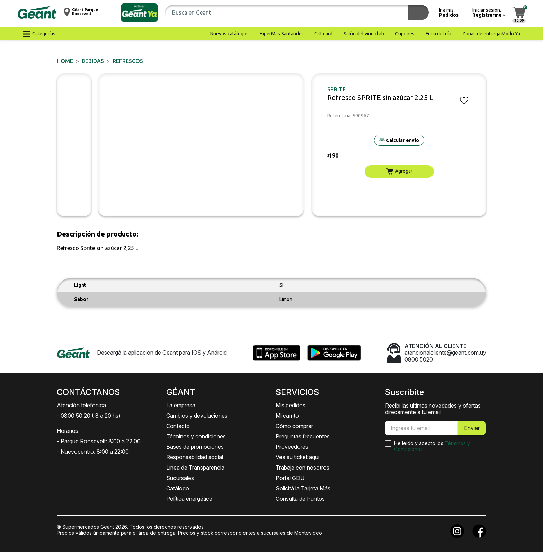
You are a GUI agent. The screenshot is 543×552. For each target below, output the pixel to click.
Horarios (67, 431)
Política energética (189, 498)
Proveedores (292, 446)
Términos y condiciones (196, 436)
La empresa (180, 405)
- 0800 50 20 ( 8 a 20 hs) (89, 415)
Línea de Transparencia (195, 467)
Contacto (178, 426)
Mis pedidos (290, 405)
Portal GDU (290, 478)
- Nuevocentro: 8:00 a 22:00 (93, 451)
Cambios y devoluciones (197, 415)
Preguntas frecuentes (303, 436)
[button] (139, 12)
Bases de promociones (195, 446)
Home (65, 61)
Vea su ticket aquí (297, 457)
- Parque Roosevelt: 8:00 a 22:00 (99, 441)
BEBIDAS (93, 61)
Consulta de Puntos (300, 498)
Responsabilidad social (194, 457)
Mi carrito (287, 415)
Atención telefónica (81, 405)
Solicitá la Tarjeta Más (303, 488)
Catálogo (177, 488)
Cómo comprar (294, 426)
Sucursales (180, 478)
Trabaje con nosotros (302, 467)
